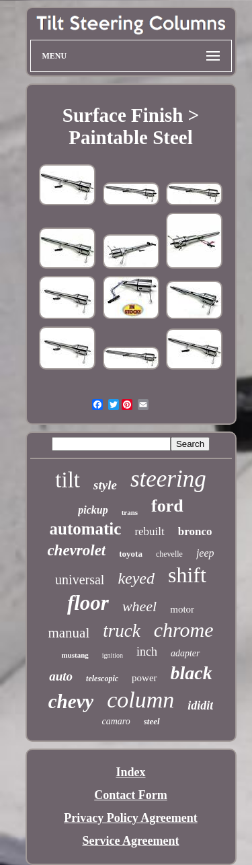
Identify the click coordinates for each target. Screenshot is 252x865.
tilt (67, 480)
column (140, 699)
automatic (85, 529)
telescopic (102, 678)
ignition (112, 655)
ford (167, 506)
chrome (184, 630)
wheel (139, 606)
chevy (71, 701)
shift (187, 575)
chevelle (169, 554)
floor (88, 603)
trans (130, 512)
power (144, 677)
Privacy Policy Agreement (131, 818)
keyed (136, 578)
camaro (115, 721)
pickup (93, 510)
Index (130, 772)
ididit (200, 705)
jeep (205, 553)
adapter (185, 653)
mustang (74, 655)
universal (79, 579)
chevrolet (76, 550)
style (105, 485)
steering (168, 479)
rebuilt (149, 531)
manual (68, 633)
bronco (195, 531)
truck (121, 631)
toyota (130, 554)
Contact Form (130, 795)
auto (61, 676)
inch (146, 651)
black (191, 672)
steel (152, 721)
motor (182, 609)
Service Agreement (130, 840)
